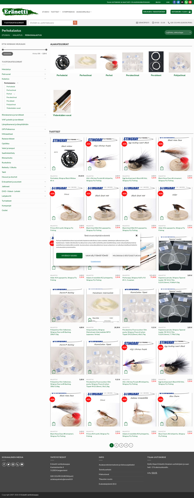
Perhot (9, 94)
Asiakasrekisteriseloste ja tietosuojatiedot (117, 464)
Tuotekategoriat (14, 22)
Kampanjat (6, 205)
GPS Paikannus (8, 129)
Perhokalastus (9, 83)
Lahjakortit (6, 196)
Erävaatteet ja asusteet (11, 181)
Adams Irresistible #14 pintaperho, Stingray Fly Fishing (135, 435)
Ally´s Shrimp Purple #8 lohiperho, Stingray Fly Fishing (135, 383)
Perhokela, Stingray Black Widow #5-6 (63, 179)
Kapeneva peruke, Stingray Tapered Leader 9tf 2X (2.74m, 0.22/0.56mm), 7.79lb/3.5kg (171, 332)
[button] (136, 240)
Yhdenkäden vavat (14, 108)
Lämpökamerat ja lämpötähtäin (15, 124)
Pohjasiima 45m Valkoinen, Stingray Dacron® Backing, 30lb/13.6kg (60, 384)
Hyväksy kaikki (69, 260)
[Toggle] (45, 69)
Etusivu (45, 12)
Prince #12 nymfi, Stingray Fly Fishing (61, 229)
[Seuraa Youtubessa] (190, 2)
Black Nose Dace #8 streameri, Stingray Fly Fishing (62, 435)
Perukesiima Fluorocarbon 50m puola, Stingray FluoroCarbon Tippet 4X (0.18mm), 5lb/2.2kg (98, 384)
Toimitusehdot (105, 469)
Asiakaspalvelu (84, 12)
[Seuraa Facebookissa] (174, 2)
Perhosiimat (11, 90)
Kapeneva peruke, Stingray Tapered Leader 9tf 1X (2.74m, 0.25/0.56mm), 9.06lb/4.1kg (171, 280)
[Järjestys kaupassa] (178, 32)
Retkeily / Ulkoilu (9, 167)
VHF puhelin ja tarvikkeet (13, 119)
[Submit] (75, 23)
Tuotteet (56, 12)
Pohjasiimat (11, 104)
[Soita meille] (186, 2)
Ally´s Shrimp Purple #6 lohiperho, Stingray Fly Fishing (99, 179)
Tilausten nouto (105, 479)
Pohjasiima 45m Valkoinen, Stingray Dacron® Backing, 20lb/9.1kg (60, 332)
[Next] (131, 445)
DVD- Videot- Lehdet (11, 191)
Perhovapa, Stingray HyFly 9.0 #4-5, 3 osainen (134, 279)
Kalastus (17, 35)
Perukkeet (10, 101)
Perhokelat (11, 86)
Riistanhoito (7, 158)
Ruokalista (6, 162)
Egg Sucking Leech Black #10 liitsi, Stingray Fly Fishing (171, 383)
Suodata (7, 54)
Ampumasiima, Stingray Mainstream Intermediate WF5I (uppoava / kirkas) (98, 332)
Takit (4, 172)
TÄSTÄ (154, 473)
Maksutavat (104, 474)
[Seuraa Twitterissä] (178, 2)
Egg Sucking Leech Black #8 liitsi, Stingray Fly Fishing (134, 179)
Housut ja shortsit (9, 177)
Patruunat (6, 74)
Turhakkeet (7, 201)
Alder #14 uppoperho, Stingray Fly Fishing (63, 279)
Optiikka (5, 143)
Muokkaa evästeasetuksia (125, 260)
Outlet (5, 210)
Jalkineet (6, 186)
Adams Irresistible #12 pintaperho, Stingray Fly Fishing (99, 279)
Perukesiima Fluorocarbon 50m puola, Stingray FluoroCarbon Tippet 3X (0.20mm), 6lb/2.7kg (134, 332)
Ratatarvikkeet (8, 138)
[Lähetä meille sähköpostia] (182, 2)
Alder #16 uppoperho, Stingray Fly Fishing (171, 229)
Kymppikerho (68, 12)
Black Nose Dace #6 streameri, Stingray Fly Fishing (170, 179)
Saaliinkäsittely (8, 153)
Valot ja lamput (8, 148)
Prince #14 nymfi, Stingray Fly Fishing (97, 435)
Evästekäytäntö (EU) (107, 484)
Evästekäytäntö (96, 266)
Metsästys (6, 69)
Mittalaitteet (7, 134)
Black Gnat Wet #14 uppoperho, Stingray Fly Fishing (134, 229)
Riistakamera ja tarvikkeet (13, 115)
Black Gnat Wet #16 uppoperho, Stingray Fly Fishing (98, 229)
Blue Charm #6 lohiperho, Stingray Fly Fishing (171, 435)
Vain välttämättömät (97, 260)
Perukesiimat (12, 97)
